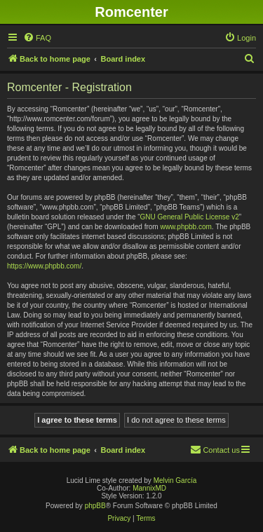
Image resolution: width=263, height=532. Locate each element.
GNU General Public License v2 (189, 217)
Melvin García (175, 480)
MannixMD (149, 488)
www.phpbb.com (185, 227)
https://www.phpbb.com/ (44, 266)
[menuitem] (37, 37)
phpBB (95, 506)
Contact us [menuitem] (215, 449)
